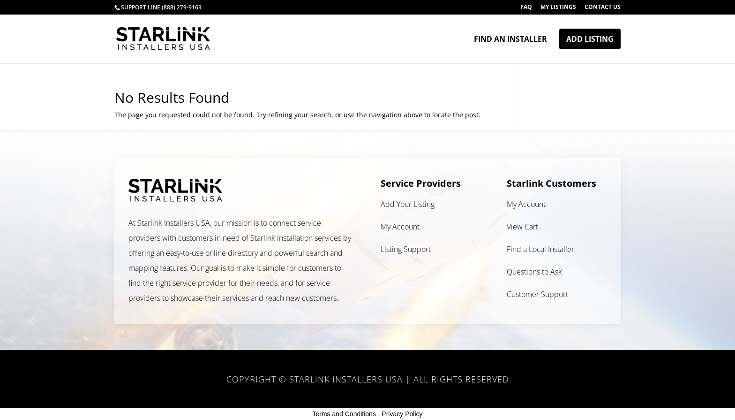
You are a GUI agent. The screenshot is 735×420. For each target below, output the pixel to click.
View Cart (522, 226)
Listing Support (406, 249)
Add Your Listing (408, 204)
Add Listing (590, 39)
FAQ (526, 7)
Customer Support (537, 294)
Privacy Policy (402, 414)
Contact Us (603, 7)
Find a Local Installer (540, 249)
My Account (400, 226)
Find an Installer (510, 40)
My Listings (558, 7)
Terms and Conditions (344, 414)
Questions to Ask (534, 272)
